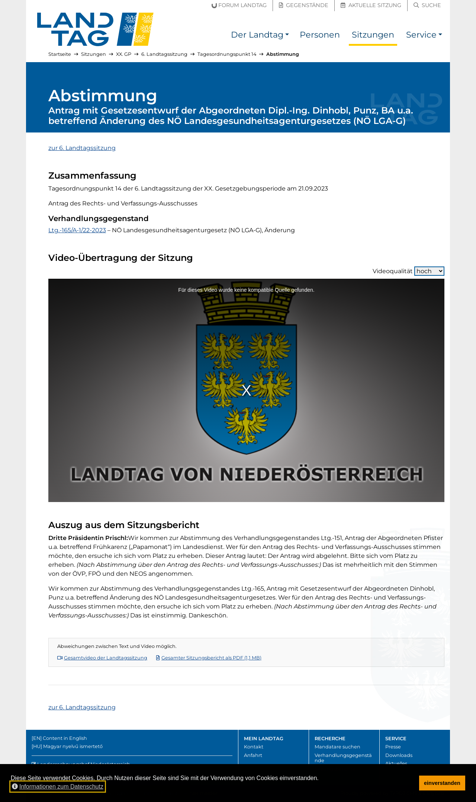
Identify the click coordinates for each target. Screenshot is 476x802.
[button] (287, 36)
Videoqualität (408, 271)
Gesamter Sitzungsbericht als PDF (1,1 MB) (208, 658)
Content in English (65, 738)
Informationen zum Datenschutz (57, 786)
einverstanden (442, 783)
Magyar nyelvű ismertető (73, 746)
